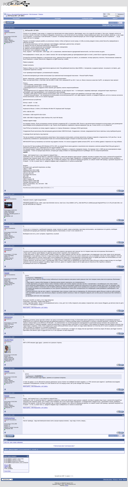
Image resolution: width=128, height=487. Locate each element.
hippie (6, 31)
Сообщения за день (87, 18)
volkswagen (20, 442)
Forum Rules (7, 471)
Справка (38, 18)
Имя (104, 14)
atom (5, 442)
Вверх (124, 479)
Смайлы (6, 466)
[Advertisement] (27, 10)
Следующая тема (69, 445)
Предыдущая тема (59, 445)
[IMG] (5, 467)
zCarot (66, 485)
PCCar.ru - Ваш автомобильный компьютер (17, 14)
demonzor (8, 249)
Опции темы (106, 25)
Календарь (58, 18)
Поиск (115, 18)
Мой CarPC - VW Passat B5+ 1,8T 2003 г (35, 307)
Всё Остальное (33, 14)
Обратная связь (107, 479)
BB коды (6, 464)
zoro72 (7, 197)
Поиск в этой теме (117, 25)
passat (14, 442)
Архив (120, 479)
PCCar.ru (115, 479)
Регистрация (16, 18)
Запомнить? (120, 14)
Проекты (41, 14)
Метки (5, 440)
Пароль (105, 16)
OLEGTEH (8, 340)
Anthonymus (9, 418)
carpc (11, 442)
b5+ (8, 442)
